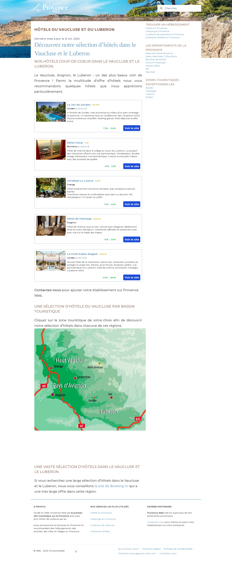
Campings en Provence (103, 519)
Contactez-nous (155, 522)
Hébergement (62, 18)
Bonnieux (72, 146)
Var (147, 68)
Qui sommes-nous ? (129, 549)
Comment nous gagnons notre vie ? (137, 553)
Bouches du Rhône (156, 59)
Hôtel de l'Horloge (79, 218)
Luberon (81, 108)
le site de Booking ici (112, 486)
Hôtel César (75, 142)
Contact (185, 18)
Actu (171, 18)
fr (158, 2)
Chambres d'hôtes (100, 531)
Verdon (149, 97)
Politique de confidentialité (177, 549)
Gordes (71, 108)
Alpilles (149, 88)
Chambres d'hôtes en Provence (163, 37)
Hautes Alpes (153, 65)
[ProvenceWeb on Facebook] (95, 551)
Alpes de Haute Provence (159, 53)
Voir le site (132, 128)
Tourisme (41, 18)
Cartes (138, 18)
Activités (82, 18)
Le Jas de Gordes (79, 104)
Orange (71, 184)
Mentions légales (151, 549)
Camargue (151, 91)
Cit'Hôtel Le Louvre (80, 180)
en (163, 2)
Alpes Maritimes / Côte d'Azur (161, 56)
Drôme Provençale (156, 62)
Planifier (100, 18)
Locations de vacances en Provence (165, 34)
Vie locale (155, 18)
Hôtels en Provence (156, 28)
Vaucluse (150, 72)
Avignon (71, 222)
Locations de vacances (102, 525)
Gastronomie (120, 18)
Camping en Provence (158, 31)
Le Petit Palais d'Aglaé (82, 254)
